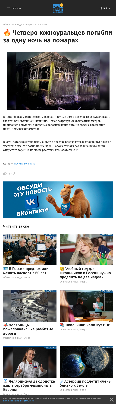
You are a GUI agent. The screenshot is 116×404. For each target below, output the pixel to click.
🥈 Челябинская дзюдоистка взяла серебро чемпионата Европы (29, 385)
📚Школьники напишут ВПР (85, 325)
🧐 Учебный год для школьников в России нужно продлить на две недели (85, 272)
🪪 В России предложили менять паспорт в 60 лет (26, 270)
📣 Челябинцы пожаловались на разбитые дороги (28, 329)
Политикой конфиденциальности (18, 401)
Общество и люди (12, 24)
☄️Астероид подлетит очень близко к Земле (85, 383)
